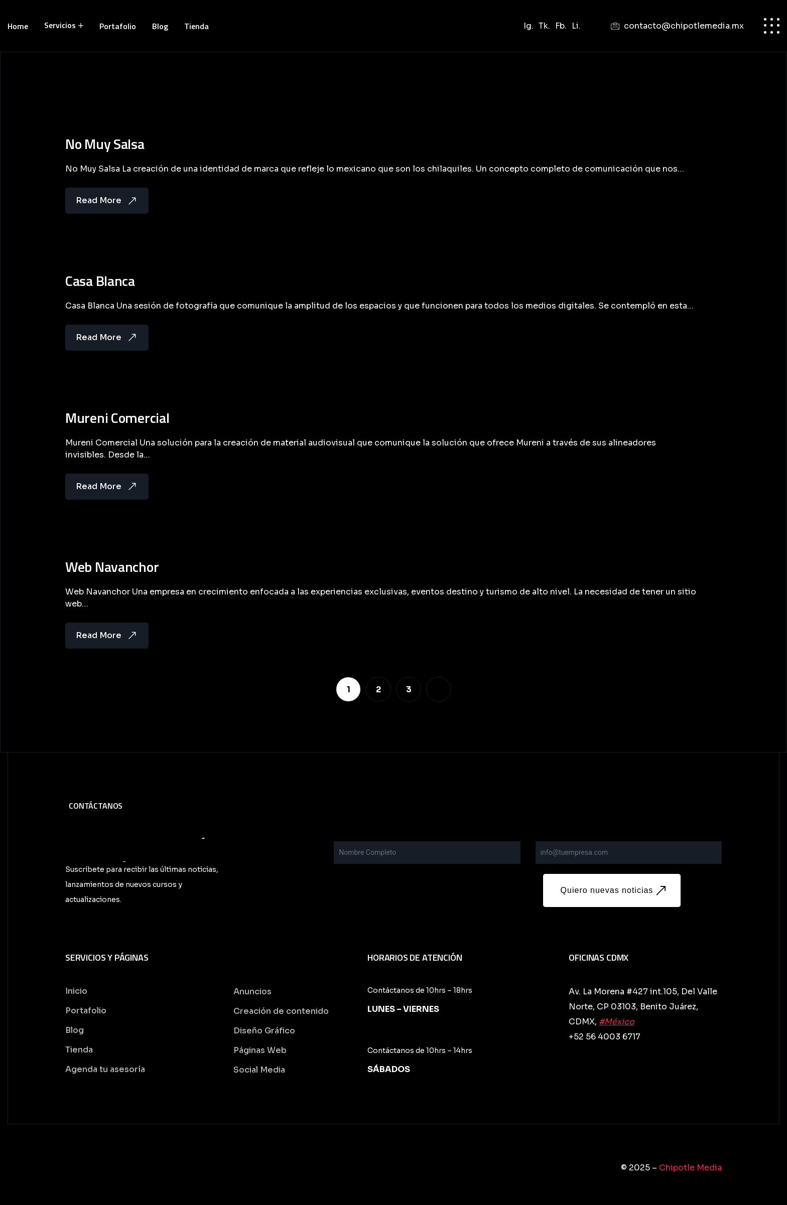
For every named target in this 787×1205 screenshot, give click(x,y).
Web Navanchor (112, 572)
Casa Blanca (100, 284)
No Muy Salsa (105, 146)
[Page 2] (378, 694)
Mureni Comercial (117, 422)
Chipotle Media (690, 1171)
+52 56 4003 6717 (604, 1040)
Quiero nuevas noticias (615, 893)
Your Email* (556, 838)
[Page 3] (408, 694)
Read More (107, 202)
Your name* (355, 838)
